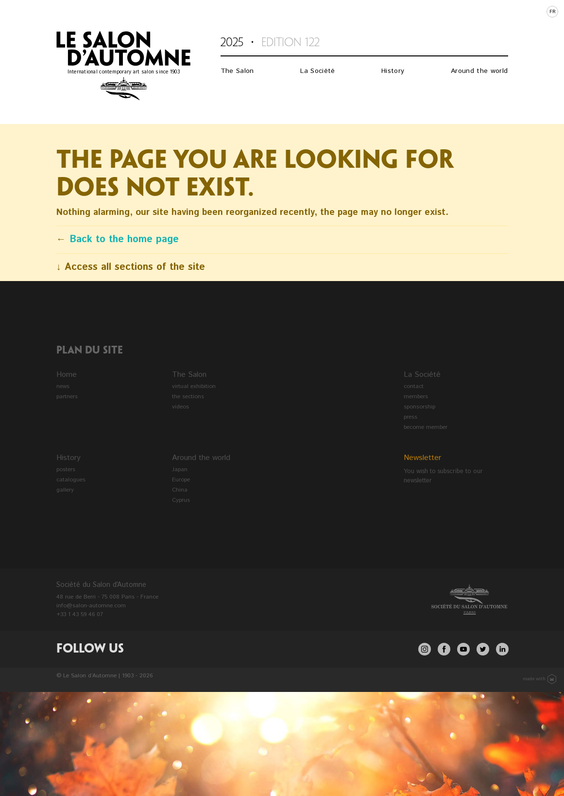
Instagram (424, 649)
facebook (444, 649)
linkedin (502, 649)
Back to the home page (124, 239)
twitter (483, 649)
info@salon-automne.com (91, 605)
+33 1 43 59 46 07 (79, 614)
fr (552, 11)
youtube (463, 649)
